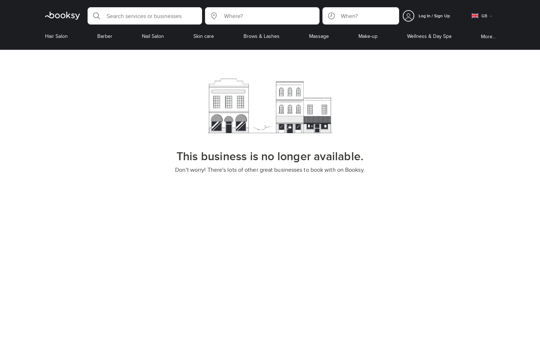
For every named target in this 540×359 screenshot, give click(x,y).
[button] (145, 16)
